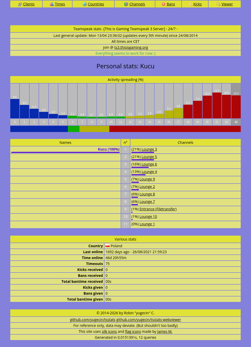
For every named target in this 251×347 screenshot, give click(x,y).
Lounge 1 (147, 223)
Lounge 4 (149, 171)
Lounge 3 (149, 149)
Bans (168, 4)
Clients (26, 4)
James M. (165, 331)
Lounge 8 (147, 194)
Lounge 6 (149, 164)
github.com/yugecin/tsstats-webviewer (148, 319)
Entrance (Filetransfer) (157, 208)
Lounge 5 (149, 156)
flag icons (133, 331)
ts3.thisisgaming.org (131, 47)
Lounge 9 (147, 179)
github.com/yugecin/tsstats (92, 319)
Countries (93, 4)
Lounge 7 (147, 201)
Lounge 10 (148, 216)
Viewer (225, 4)
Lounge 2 (147, 186)
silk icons (109, 331)
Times (57, 4)
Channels (134, 4)
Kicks (195, 4)
